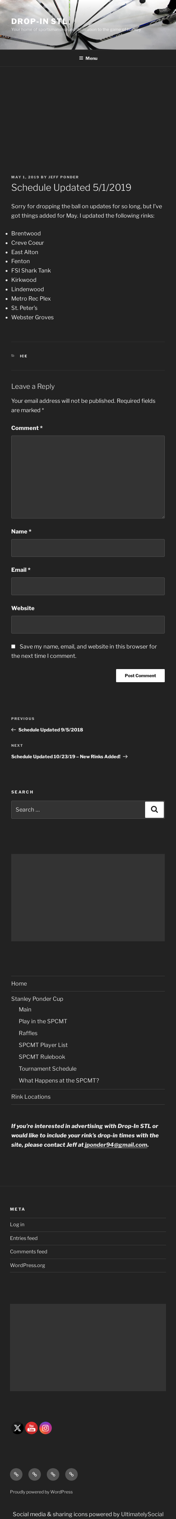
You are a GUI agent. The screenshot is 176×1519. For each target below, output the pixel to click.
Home (19, 983)
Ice (24, 356)
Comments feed (28, 1252)
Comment (27, 428)
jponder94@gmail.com (116, 1144)
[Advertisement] (88, 113)
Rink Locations (31, 1096)
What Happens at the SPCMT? (59, 1080)
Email (21, 570)
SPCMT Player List (43, 1045)
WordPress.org (27, 1265)
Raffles (28, 1033)
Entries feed (24, 1238)
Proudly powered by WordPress (41, 1491)
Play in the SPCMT (43, 1021)
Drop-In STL (39, 21)
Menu (88, 58)
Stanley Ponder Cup (37, 999)
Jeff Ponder (63, 177)
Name (21, 531)
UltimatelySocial (142, 1514)
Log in (17, 1224)
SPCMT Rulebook (42, 1057)
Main (25, 1009)
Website (23, 608)
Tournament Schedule (47, 1068)
